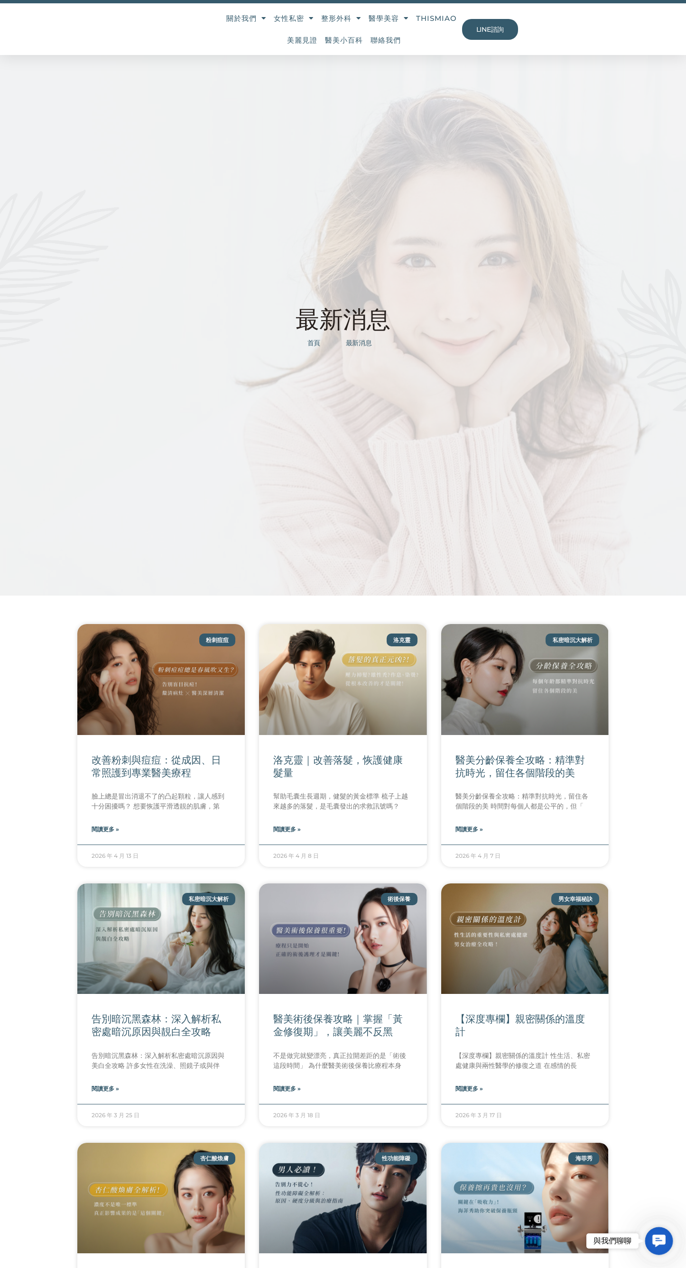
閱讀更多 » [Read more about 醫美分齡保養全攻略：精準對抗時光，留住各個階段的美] (469, 844)
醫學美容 (354, 26)
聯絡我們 (528, 26)
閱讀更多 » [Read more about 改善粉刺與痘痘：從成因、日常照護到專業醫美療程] (105, 844)
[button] (659, 1241)
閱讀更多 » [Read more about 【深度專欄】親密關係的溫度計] (469, 1103)
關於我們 (212, 26)
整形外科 (306, 26)
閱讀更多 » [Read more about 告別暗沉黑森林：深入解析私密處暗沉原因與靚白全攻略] (105, 1103)
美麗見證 (445, 26)
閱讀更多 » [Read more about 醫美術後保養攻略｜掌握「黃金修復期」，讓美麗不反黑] (287, 1103)
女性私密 (259, 26)
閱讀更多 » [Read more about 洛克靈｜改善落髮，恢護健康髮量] (287, 844)
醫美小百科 (487, 26)
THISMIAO (401, 26)
